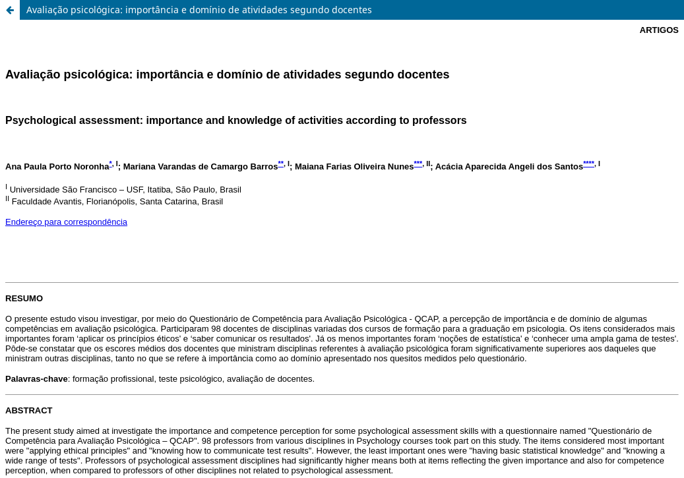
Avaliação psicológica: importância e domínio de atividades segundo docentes (199, 9)
